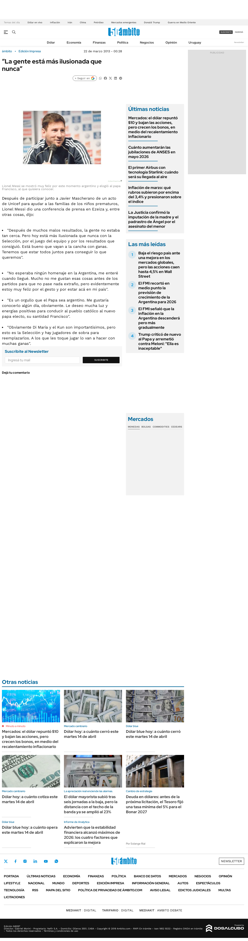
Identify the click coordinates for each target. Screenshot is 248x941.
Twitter (6, 861)
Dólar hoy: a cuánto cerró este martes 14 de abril (91, 734)
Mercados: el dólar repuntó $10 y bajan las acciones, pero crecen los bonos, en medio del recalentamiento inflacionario (153, 127)
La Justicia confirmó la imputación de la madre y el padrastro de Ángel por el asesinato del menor (153, 219)
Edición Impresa (110, 883)
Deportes (80, 883)
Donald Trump (152, 22)
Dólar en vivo (35, 22)
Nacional (36, 883)
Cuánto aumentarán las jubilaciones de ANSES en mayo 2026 (151, 152)
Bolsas (146, 426)
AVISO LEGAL (160, 890)
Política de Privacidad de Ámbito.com (110, 890)
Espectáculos (208, 883)
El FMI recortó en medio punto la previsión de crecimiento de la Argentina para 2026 (157, 292)
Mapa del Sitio (58, 890)
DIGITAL (81, 910)
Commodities (161, 426)
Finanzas (99, 42)
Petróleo (98, 22)
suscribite (226, 32)
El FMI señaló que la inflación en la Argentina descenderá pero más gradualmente (159, 318)
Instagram (25, 861)
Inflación (55, 22)
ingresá (239, 32)
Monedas (134, 426)
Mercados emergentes (123, 22)
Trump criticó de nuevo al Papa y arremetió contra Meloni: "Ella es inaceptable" (159, 341)
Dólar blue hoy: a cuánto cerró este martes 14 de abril (153, 734)
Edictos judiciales (194, 890)
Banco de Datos (147, 876)
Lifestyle (12, 883)
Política (122, 42)
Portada (11, 876)
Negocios (147, 42)
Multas (224, 890)
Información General (151, 883)
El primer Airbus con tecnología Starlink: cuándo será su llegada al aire (153, 172)
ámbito (7, 51)
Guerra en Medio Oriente (182, 22)
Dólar (51, 42)
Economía (74, 42)
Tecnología (14, 890)
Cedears (176, 426)
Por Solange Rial (135, 843)
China (83, 22)
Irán (70, 22)
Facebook (15, 861)
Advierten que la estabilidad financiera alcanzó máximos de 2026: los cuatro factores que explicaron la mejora (92, 835)
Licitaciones (14, 897)
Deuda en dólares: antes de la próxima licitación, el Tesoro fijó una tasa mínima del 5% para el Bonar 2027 (154, 804)
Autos (182, 883)
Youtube (46, 861)
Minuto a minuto (15, 726)
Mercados (178, 876)
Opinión (171, 42)
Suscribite (101, 360)
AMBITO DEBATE (160, 910)
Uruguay (195, 42)
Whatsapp (56, 861)
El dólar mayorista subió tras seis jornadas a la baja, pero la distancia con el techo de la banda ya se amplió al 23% (90, 804)
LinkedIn (35, 861)
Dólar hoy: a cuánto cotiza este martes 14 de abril (30, 799)
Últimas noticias (41, 876)
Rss (35, 890)
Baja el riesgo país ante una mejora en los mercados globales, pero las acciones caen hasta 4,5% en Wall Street (159, 265)
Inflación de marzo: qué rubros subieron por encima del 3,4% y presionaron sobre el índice (154, 194)
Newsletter (239, 42)
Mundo (58, 883)
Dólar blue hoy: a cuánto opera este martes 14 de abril (30, 830)
